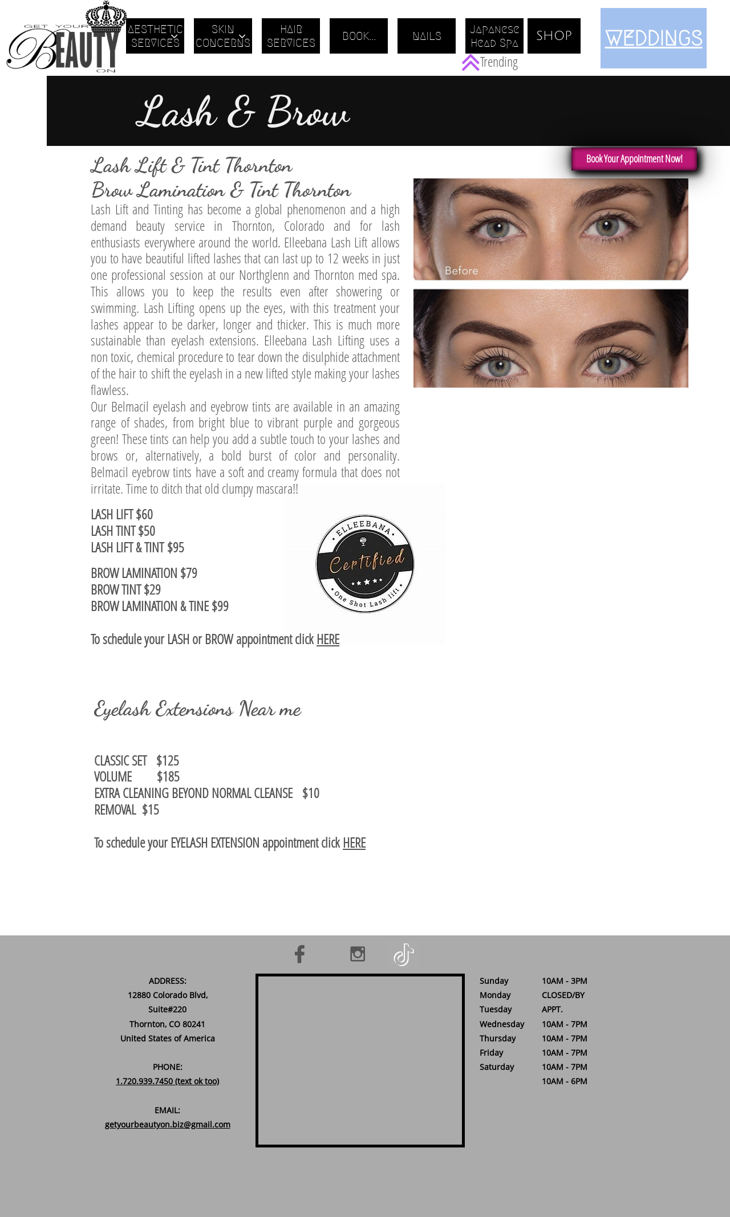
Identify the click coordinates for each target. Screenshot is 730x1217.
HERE (328, 638)
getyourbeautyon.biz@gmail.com (167, 1124)
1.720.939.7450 (144, 1081)
